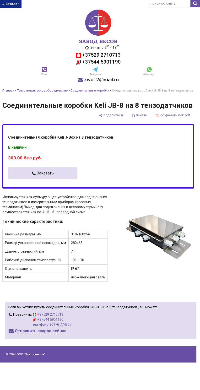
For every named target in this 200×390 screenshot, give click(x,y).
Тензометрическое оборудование (42, 90)
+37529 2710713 (98, 55)
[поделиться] (111, 115)
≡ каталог (10, 4)
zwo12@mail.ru (98, 79)
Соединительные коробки (89, 90)
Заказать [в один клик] (45, 173)
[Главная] (98, 12)
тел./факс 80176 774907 (52, 324)
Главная (8, 90)
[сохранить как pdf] (173, 115)
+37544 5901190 (98, 62)
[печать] (139, 115)
